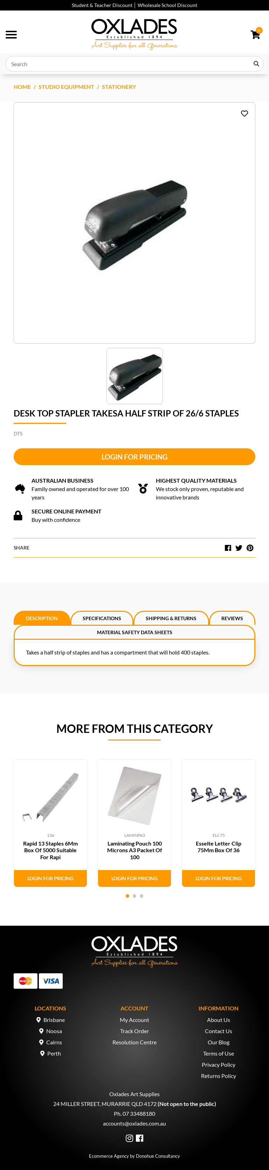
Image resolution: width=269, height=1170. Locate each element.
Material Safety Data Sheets (134, 632)
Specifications (102, 618)
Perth (54, 1053)
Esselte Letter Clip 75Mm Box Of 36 (218, 846)
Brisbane (54, 1019)
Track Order (134, 1031)
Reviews (232, 618)
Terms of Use (218, 1053)
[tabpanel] (50, 823)
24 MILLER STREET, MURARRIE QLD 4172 (105, 1103)
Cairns (54, 1042)
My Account (134, 1019)
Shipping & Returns (171, 618)
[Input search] (134, 63)
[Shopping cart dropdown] (255, 34)
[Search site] (256, 63)
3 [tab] (141, 896)
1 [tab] (127, 896)
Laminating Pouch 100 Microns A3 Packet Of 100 (134, 850)
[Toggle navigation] (11, 34)
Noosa (54, 1031)
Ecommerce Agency (109, 1156)
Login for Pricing (134, 457)
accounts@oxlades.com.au (134, 1123)
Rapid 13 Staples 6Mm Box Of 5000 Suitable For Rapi (50, 850)
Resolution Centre (134, 1042)
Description (42, 618)
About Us (218, 1019)
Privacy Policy (218, 1064)
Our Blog (218, 1042)
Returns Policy (218, 1075)
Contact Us (218, 1031)
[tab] (42, 618)
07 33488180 (139, 1113)
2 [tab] (134, 896)
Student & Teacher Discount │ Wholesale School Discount (134, 5)
